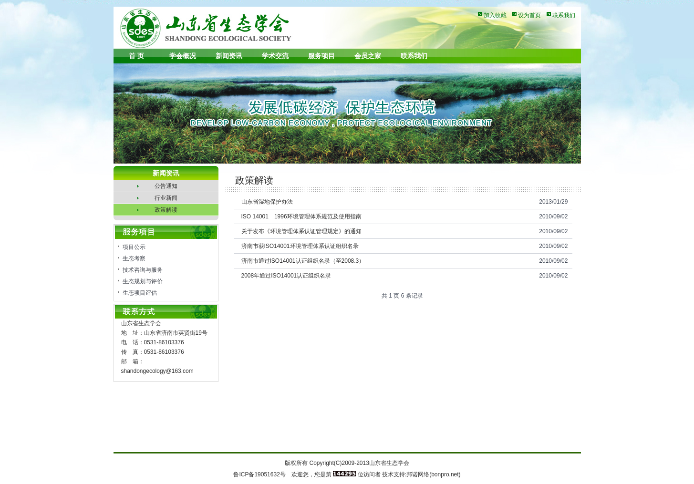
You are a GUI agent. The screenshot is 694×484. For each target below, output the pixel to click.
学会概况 (182, 56)
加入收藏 (495, 15)
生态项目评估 (140, 292)
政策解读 (166, 209)
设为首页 (529, 15)
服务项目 (321, 56)
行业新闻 (166, 198)
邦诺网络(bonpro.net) (433, 474)
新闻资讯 (229, 56)
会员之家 (367, 56)
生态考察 (134, 258)
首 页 (136, 56)
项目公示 (134, 247)
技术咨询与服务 (143, 270)
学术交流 (275, 56)
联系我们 (563, 15)
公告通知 (166, 186)
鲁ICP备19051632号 (259, 474)
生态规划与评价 (143, 281)
